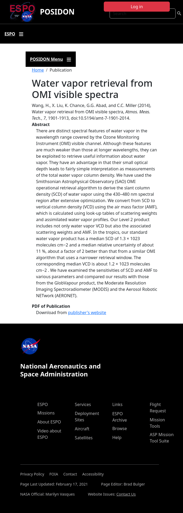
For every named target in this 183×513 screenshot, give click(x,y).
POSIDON (57, 12)
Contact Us (126, 494)
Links (117, 404)
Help (116, 437)
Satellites (83, 438)
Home (38, 70)
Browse (119, 428)
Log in (137, 7)
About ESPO (49, 422)
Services (83, 404)
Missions (46, 413)
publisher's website (87, 312)
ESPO (42, 404)
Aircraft (82, 429)
